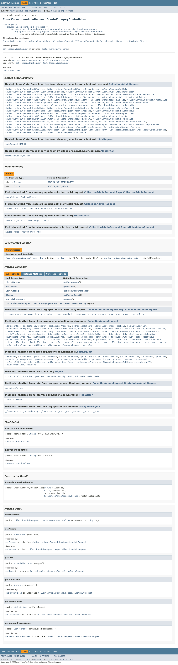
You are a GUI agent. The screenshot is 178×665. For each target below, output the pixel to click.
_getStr (76, 411)
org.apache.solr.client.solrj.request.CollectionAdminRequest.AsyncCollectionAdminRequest (59, 32)
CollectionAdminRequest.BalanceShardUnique (130, 94)
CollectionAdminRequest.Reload (22, 124)
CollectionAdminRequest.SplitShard (24, 132)
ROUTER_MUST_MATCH (58, 186)
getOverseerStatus (15, 339)
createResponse (13, 314)
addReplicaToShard (82, 326)
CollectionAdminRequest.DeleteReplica (67, 108)
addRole (121, 326)
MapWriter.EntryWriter (17, 156)
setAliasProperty (133, 342)
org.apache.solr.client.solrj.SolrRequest (26, 27)
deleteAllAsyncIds (57, 334)
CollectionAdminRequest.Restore (121, 127)
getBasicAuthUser (68, 357)
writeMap (87, 345)
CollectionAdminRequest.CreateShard (84, 103)
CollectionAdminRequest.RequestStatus (26, 127)
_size (96, 411)
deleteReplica (130, 334)
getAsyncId (30, 314)
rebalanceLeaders (154, 339)
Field (20, 11)
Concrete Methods (56, 274)
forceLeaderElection (122, 337)
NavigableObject (138, 41)
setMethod (40, 362)
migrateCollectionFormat (77, 339)
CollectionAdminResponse (83, 29)
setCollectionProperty (17, 345)
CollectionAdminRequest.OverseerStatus (27, 122)
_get (60, 411)
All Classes (59, 8)
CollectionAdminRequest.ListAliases (25, 116)
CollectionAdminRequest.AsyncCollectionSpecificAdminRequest (100, 92)
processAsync (83, 314)
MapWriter (122, 41)
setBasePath (140, 359)
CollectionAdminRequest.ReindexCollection (122, 122)
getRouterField (72, 295)
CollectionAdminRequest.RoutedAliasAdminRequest (46, 41)
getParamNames (71, 282)
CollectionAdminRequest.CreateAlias (147, 100)
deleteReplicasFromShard (79, 337)
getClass (39, 376)
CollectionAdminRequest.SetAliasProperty (84, 130)
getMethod (160, 357)
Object (59, 371)
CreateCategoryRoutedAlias (20, 258)
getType (68, 299)
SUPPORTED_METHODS (15, 220)
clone (8, 376)
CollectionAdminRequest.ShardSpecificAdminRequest (138, 130)
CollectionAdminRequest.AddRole (109, 89)
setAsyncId (114, 314)
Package (15, 3)
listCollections (53, 339)
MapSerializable (105, 41)
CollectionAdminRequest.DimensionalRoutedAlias (31, 113)
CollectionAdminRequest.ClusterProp (25, 97)
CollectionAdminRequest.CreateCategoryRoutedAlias (33, 103)
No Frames (44, 8)
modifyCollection (118, 339)
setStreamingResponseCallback (115, 362)
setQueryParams (66, 362)
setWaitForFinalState (134, 314)
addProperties (13, 326)
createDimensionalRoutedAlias (127, 331)
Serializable (10, 41)
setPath (52, 362)
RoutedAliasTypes (15, 299)
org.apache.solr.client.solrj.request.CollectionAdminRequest (40, 29)
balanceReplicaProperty (18, 329)
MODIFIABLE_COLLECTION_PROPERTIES (33, 209)
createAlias (84, 329)
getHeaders (147, 357)
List (8, 282)
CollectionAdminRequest (16, 49)
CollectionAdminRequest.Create (108, 100)
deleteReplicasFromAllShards (48, 337)
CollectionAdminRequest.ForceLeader (80, 113)
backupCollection (136, 326)
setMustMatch (71, 303)
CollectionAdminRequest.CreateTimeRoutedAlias (31, 105)
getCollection (88, 357)
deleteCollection (96, 334)
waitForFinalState (26, 197)
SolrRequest (106, 139)
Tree (36, 3)
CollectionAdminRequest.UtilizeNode (66, 132)
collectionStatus (43, 329)
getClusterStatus (145, 337)
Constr (28, 11)
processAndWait (46, 314)
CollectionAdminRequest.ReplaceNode (139, 124)
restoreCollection (111, 342)
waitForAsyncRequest (69, 345)
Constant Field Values (17, 441)
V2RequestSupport (85, 41)
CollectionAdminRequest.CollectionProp (27, 100)
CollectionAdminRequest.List (118, 113)
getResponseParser (45, 359)
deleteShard (102, 337)
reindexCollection (15, 342)
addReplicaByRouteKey (34, 326)
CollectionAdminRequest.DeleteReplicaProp (114, 108)
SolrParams (12, 286)
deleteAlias (38, 334)
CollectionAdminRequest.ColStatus (70, 100)
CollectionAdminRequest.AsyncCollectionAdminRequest (41, 60)
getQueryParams (24, 359)
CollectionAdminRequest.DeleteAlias (116, 105)
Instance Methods (32, 274)
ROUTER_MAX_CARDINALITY (61, 182)
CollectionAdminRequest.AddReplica (24, 89)
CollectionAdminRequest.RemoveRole (61, 124)
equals (17, 376)
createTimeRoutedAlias (17, 334)
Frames (34, 8)
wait (83, 376)
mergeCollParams (14, 388)
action (9, 209)
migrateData (99, 339)
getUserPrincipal (101, 359)
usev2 (46, 220)
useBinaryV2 (34, 220)
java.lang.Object (11, 24)
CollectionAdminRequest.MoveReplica (113, 119)
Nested (13, 11)
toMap (19, 400)
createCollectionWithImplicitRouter (46, 331)
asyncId (9, 197)
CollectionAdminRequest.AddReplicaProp (68, 89)
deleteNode (114, 334)
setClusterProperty (155, 342)
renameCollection (72, 342)
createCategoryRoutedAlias (108, 329)
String (17, 182)
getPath (9, 359)
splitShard (38, 345)
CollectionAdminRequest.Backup (87, 94)
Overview (5, 3)
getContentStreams (108, 357)
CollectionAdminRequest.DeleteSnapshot (69, 111)
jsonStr (9, 400)
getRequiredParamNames (76, 291)
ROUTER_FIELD (12, 232)
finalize (27, 376)
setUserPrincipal (14, 365)
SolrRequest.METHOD (16, 144)
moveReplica (136, 339)
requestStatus (91, 342)
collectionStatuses (65, 329)
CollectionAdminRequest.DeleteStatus (113, 111)
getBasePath (24, 357)
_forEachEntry (13, 411)
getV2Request (35, 339)
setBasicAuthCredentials (18, 362)
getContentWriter (129, 357)
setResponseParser (87, 362)
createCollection (134, 329)
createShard (152, 331)
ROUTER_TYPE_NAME (31, 232)
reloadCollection (37, 342)
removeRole (54, 342)
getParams (69, 286)
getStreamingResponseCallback (73, 359)
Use (31, 3)
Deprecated (45, 3)
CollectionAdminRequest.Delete (76, 105)
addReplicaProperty (59, 326)
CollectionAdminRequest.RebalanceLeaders (74, 122)
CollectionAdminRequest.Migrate (109, 116)
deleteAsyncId (77, 334)
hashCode (51, 376)
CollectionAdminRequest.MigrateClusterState (30, 119)
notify (61, 376)
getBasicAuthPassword (45, 357)
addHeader (10, 357)
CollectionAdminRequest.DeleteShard (25, 111)
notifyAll (73, 376)
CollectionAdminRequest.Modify (74, 119)
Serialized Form (11, 71)
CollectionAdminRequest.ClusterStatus (69, 97)
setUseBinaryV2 (142, 362)
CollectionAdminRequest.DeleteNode (24, 108)
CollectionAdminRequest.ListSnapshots (69, 116)
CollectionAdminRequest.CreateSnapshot (128, 103)
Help (55, 3)
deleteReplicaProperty (17, 337)
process (117, 359)
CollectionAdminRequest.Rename (100, 124)
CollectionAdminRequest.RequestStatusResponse (76, 127)
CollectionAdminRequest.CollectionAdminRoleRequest (121, 97)
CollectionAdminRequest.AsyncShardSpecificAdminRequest (36, 94)
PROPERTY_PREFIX (63, 209)
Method (37, 11)
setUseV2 (31, 365)
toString (51, 345)
